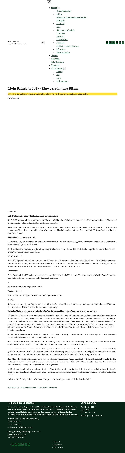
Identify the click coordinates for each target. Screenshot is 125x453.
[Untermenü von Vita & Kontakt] (64, 69)
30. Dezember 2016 (13, 387)
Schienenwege (53, 387)
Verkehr (54, 8)
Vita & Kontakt (57, 68)
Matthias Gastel (14, 41)
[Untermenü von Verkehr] (58, 8)
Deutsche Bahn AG (42, 387)
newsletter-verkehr (25, 387)
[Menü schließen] (49, 2)
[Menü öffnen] (43, 42)
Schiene (33, 387)
